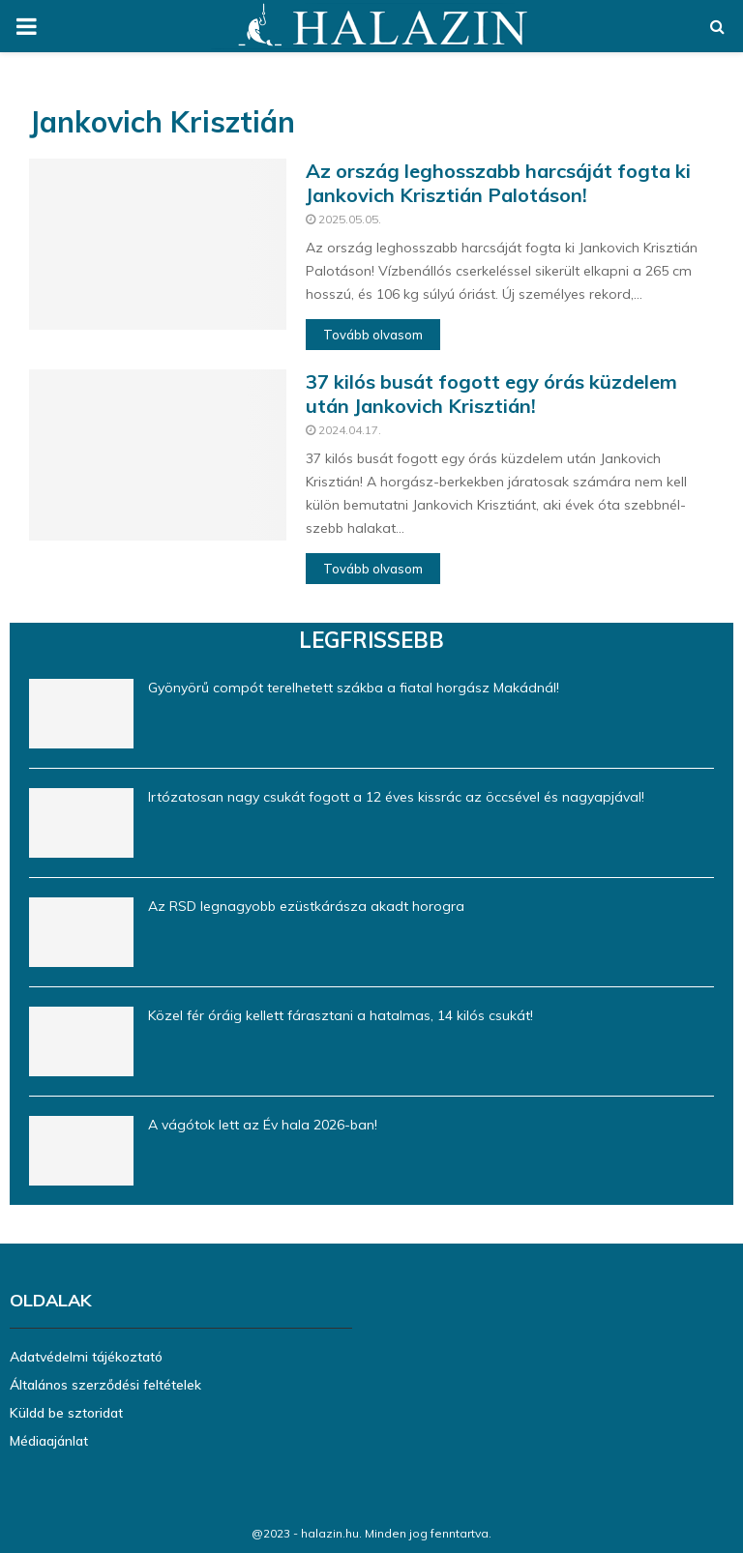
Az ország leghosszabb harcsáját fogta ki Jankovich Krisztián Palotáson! (498, 183)
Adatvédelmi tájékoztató (86, 1356)
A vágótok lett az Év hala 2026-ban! (262, 1124)
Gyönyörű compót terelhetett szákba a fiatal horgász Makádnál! (353, 687)
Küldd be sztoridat (66, 1412)
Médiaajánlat (49, 1441)
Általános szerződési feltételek (105, 1384)
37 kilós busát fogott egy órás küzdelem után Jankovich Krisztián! (491, 393)
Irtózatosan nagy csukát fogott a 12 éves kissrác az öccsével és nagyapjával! (396, 797)
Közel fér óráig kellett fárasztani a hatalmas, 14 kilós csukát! (340, 1015)
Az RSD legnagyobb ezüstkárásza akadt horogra (306, 906)
